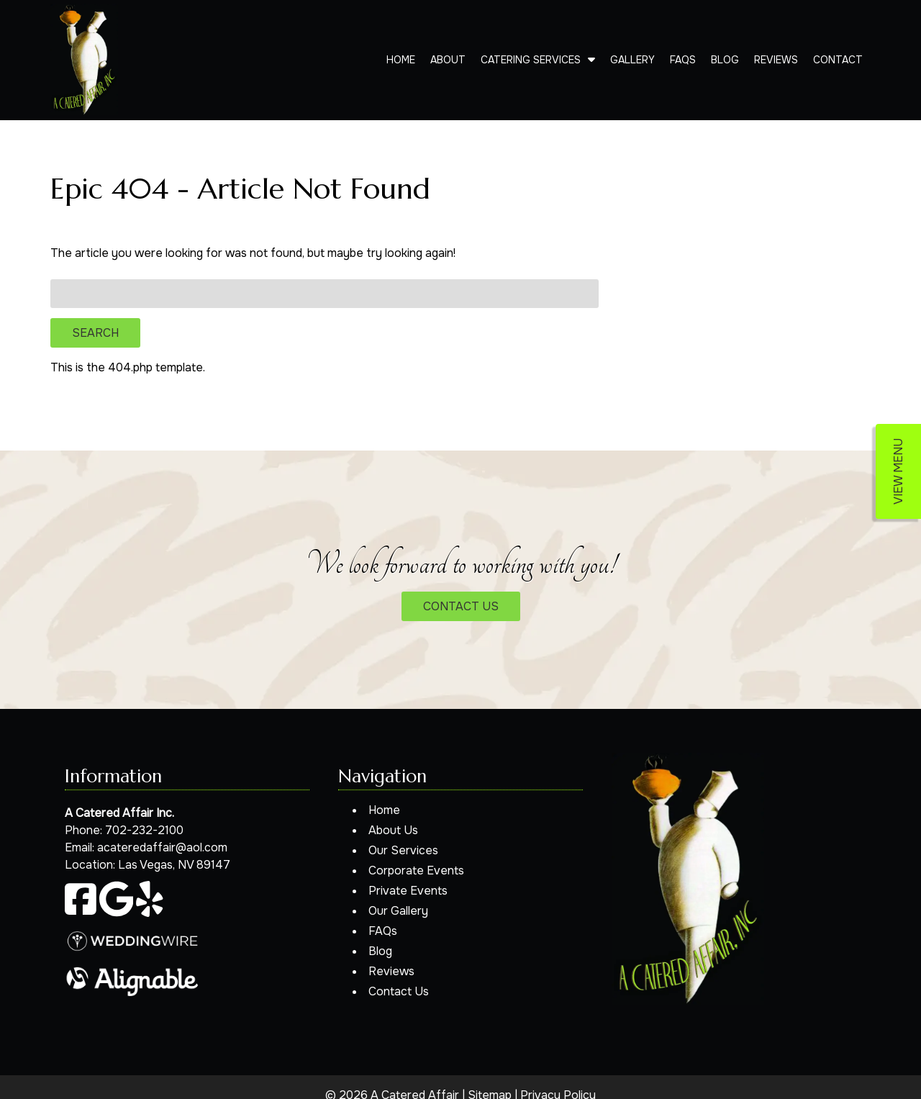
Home (400, 59)
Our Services (403, 850)
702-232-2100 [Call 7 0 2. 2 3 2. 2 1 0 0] (144, 830)
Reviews (776, 59)
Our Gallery (398, 910)
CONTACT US (461, 606)
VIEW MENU (898, 471)
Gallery (632, 59)
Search (95, 332)
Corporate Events (416, 870)
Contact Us (398, 991)
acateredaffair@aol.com (162, 847)
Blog (725, 59)
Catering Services (531, 59)
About (448, 59)
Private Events (408, 890)
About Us (393, 830)
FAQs (683, 59)
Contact (838, 59)
